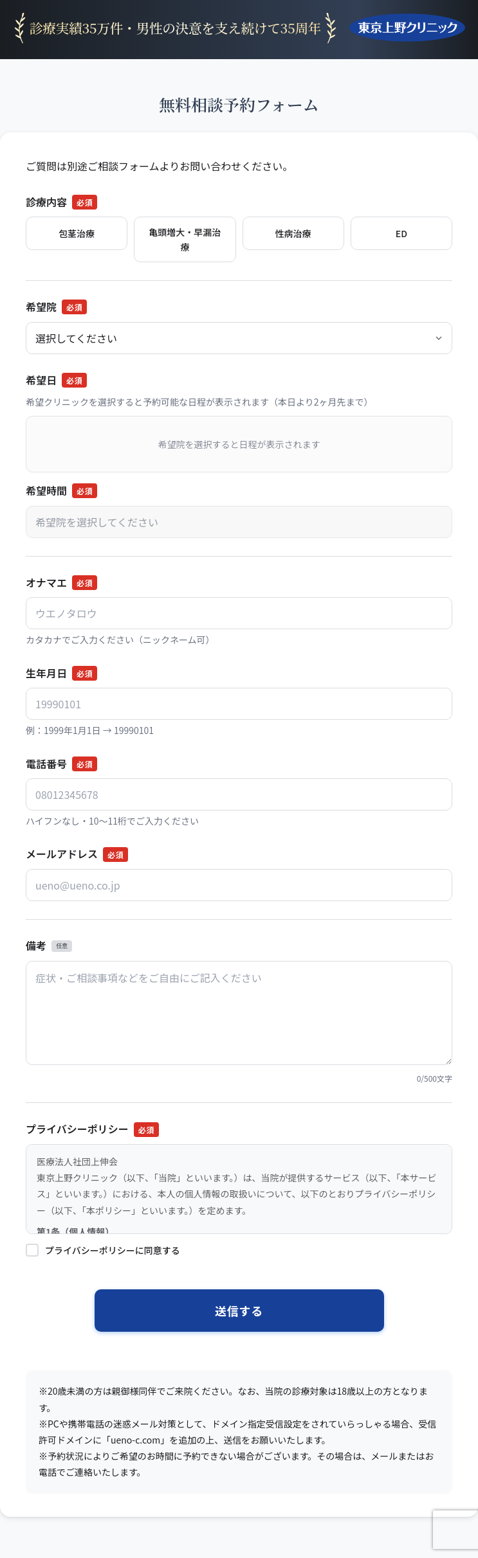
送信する (239, 1310)
